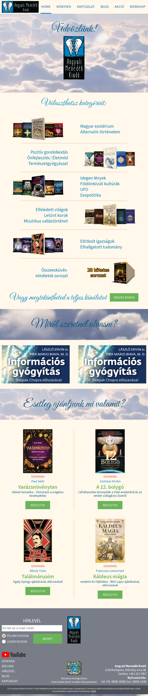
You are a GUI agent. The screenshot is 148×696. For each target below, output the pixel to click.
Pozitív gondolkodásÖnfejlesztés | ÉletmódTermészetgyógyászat (47, 157)
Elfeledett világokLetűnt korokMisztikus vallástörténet (46, 215)
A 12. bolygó (110, 486)
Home (46, 6)
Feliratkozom (18, 636)
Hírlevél (8, 671)
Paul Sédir (37, 481)
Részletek (38, 505)
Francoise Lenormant (110, 571)
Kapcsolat (10, 681)
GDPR (93, 691)
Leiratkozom (17, 642)
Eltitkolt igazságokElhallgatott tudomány (101, 244)
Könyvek (8, 661)
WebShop (138, 6)
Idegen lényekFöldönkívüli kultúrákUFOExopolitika (100, 186)
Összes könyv (124, 297)
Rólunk (8, 666)
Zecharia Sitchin (110, 481)
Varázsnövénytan (37, 486)
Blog (5, 676)
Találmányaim (38, 576)
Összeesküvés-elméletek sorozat (52, 272)
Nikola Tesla (38, 571)
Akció (119, 6)
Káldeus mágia (110, 576)
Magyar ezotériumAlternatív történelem (100, 129)
